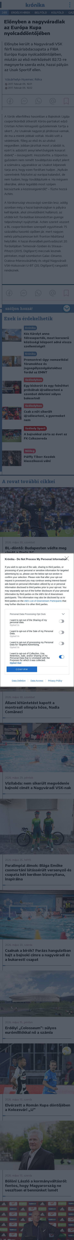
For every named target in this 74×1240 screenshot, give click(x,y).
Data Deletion (19, 680)
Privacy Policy (55, 680)
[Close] (68, 559)
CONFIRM (22, 669)
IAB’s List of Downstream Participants (43, 601)
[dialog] (37, 620)
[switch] (61, 621)
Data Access (36, 680)
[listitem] (37, 614)
